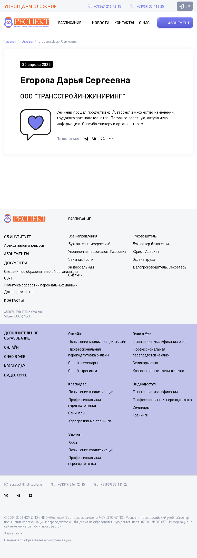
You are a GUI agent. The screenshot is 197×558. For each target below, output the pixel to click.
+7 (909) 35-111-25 (150, 6)
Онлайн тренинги (82, 370)
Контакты (124, 22)
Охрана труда (144, 259)
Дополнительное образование (21, 335)
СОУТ (8, 278)
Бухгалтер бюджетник (152, 243)
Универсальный (81, 267)
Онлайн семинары (82, 362)
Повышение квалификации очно (159, 341)
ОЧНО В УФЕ (14, 356)
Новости (100, 22)
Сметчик (75, 275)
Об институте (17, 236)
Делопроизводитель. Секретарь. (160, 267)
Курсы (73, 442)
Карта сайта (13, 533)
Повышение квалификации (90, 391)
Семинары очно (145, 362)
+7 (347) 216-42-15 (107, 6)
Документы (15, 263)
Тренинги (140, 415)
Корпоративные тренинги (89, 420)
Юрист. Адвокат (146, 251)
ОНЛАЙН (11, 347)
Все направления (82, 236)
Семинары (76, 413)
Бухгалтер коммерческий (89, 243)
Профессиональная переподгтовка (162, 399)
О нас (144, 22)
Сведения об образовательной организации (41, 271)
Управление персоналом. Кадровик (97, 251)
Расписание (69, 22)
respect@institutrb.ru (76, 6)
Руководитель (145, 236)
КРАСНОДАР (14, 365)
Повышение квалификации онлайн (97, 341)
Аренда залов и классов (24, 245)
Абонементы (16, 253)
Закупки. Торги (80, 259)
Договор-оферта (18, 291)
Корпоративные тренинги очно (158, 370)
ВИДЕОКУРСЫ (16, 375)
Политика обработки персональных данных (40, 285)
